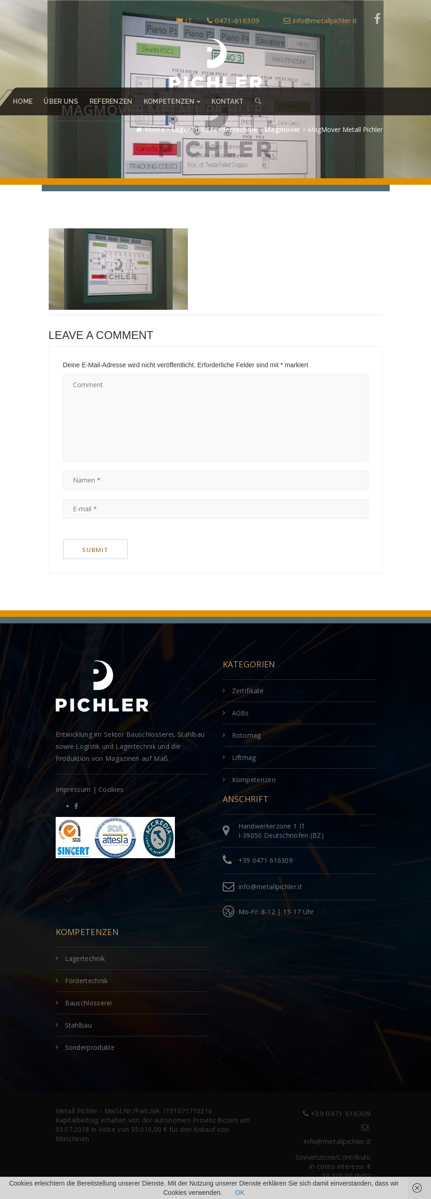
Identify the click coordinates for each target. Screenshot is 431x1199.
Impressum (73, 789)
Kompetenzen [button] (172, 101)
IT (184, 20)
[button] (258, 101)
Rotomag (246, 735)
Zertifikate (248, 690)
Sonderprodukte (90, 1047)
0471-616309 (233, 20)
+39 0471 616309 (265, 860)
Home (22, 101)
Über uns (61, 101)
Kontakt (228, 101)
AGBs (240, 713)
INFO (362, 1175)
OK (239, 1192)
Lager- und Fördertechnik (214, 129)
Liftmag (244, 757)
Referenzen (111, 101)
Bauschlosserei (88, 1002)
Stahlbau (78, 1025)
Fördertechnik (86, 980)
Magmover (282, 129)
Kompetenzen (254, 779)
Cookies (110, 789)
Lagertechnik (85, 958)
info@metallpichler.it (320, 20)
